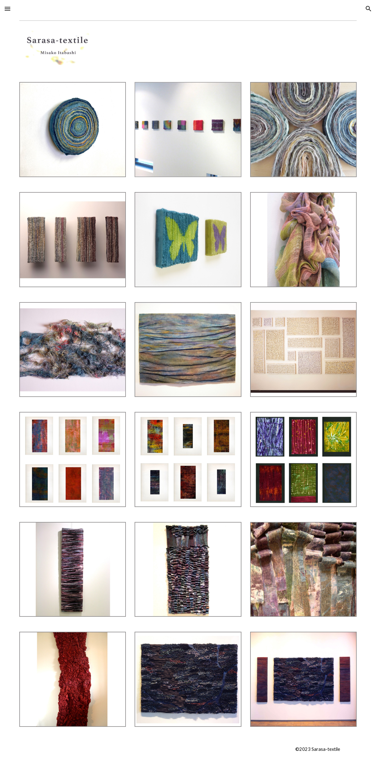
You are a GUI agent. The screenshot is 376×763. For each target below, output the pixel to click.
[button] (7, 8)
